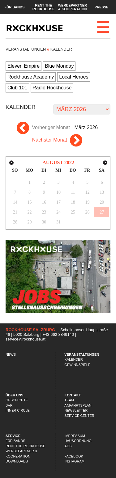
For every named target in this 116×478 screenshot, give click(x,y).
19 (87, 202)
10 (58, 192)
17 (58, 202)
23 (44, 212)
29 (30, 222)
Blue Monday (59, 66)
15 (30, 202)
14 (15, 202)
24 (58, 212)
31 (58, 222)
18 (73, 202)
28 (15, 222)
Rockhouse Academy (30, 76)
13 (102, 192)
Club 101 (17, 87)
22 (30, 212)
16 (44, 202)
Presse (102, 7)
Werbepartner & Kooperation (72, 7)
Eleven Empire (23, 66)
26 (87, 212)
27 (102, 212)
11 (73, 192)
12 (87, 192)
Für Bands (14, 7)
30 (44, 222)
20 (102, 202)
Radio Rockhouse (51, 87)
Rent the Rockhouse (43, 7)
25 (73, 212)
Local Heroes (73, 76)
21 (15, 212)
